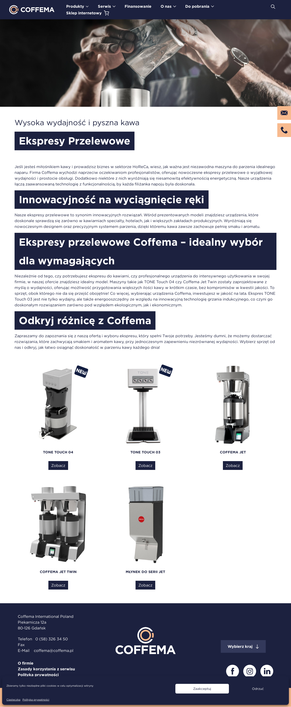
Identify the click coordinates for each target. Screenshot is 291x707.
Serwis (104, 6)
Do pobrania (197, 6)
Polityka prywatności (35, 699)
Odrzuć (258, 689)
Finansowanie (138, 6)
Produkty (75, 6)
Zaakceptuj (202, 689)
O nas (166, 6)
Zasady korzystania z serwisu (46, 668)
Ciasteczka (13, 699)
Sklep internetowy (84, 13)
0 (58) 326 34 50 (51, 638)
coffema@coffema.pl (53, 650)
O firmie (25, 663)
